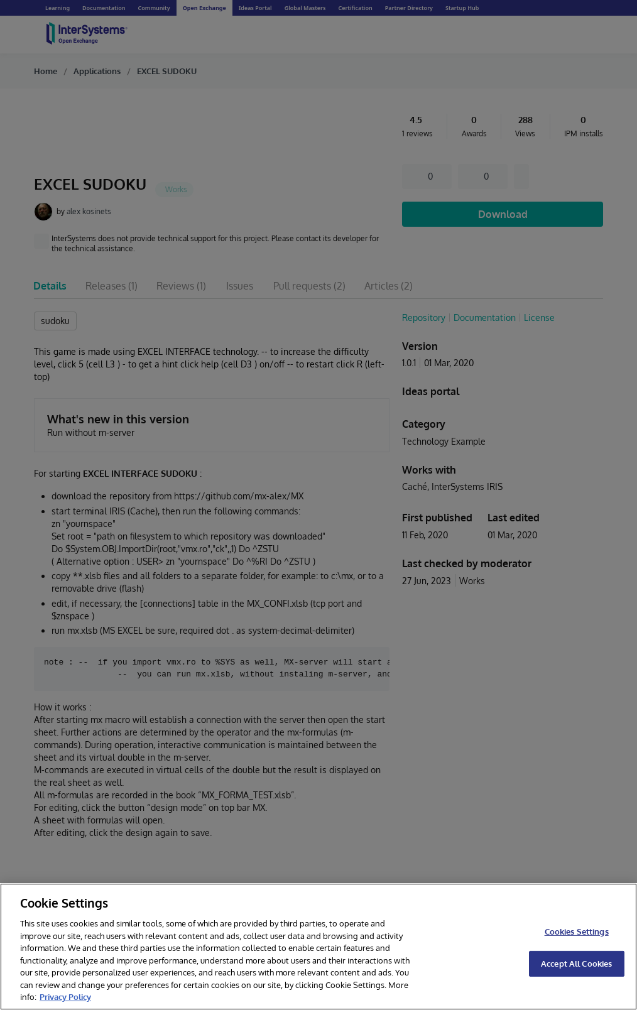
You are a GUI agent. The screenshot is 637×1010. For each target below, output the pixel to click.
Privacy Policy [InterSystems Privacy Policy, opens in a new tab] (65, 997)
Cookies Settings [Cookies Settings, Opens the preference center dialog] (577, 931)
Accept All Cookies (576, 963)
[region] (318, 946)
